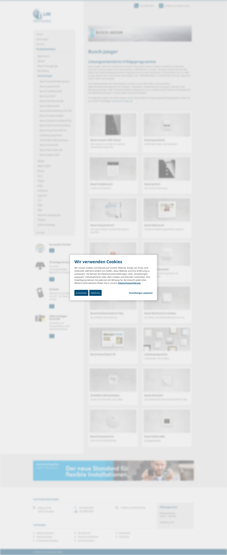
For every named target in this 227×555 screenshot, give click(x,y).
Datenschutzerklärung (129, 283)
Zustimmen (81, 293)
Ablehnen (95, 293)
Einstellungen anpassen (141, 293)
